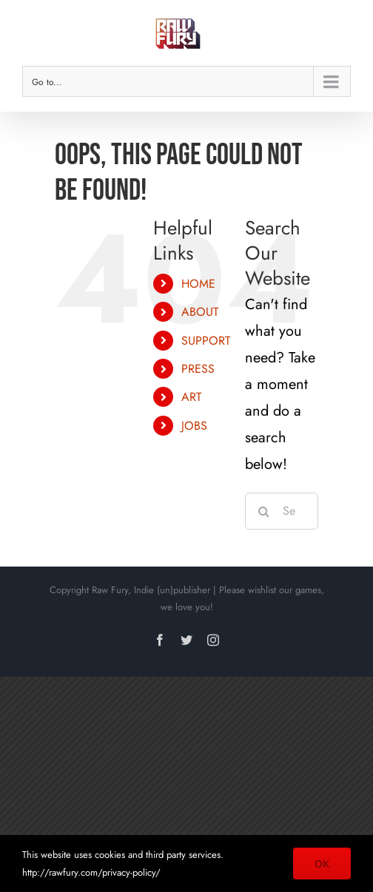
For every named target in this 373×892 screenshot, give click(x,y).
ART (191, 396)
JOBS (194, 425)
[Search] (263, 511)
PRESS (198, 368)
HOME (198, 283)
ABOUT (199, 311)
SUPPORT (205, 340)
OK (322, 863)
